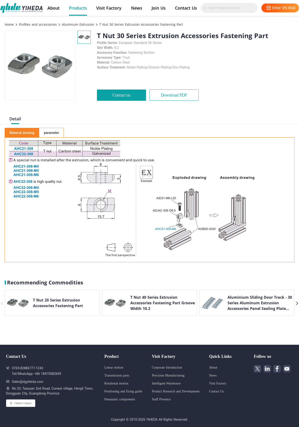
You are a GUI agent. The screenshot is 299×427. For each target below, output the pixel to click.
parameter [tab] (51, 133)
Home (9, 24)
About (53, 8)
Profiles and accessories (37, 24)
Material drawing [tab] (22, 133)
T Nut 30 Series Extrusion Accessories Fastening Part (140, 24)
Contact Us (186, 8)
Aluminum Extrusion (77, 24)
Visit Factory (108, 8)
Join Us (159, 8)
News (136, 8)
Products (78, 8)
